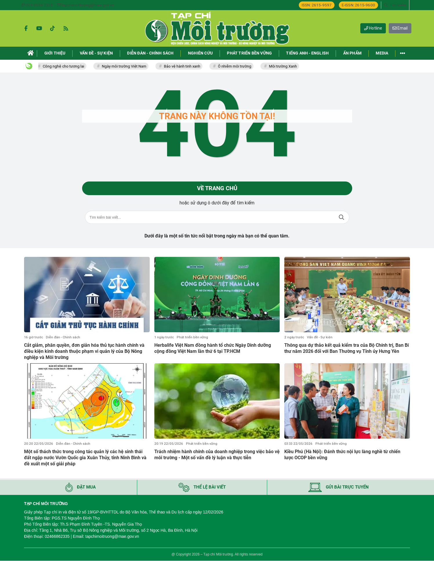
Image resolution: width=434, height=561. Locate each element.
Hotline (373, 28)
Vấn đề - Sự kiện (319, 337)
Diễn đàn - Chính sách (63, 337)
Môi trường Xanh (284, 66)
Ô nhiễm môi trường (236, 66)
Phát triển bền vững (192, 337)
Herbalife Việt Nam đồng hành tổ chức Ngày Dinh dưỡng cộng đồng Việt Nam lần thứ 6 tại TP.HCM (212, 348)
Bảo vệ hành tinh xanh (183, 66)
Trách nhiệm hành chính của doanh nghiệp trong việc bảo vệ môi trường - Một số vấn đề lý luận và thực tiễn (217, 454)
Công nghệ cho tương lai (65, 66)
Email (400, 28)
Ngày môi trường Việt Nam (125, 66)
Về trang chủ (217, 188)
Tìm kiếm (341, 217)
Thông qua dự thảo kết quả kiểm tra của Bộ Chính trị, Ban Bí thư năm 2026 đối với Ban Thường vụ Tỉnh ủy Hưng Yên (346, 348)
